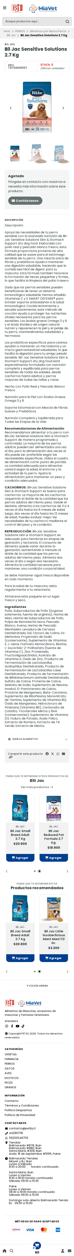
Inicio (7, 31)
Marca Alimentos (23, 739)
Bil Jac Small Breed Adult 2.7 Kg (20, 835)
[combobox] (37, 21)
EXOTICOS (12, 1078)
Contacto (12, 1101)
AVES (8, 1073)
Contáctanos (24, 201)
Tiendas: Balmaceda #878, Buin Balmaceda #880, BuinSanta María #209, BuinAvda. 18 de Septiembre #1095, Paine (33, 1148)
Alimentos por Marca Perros (48, 31)
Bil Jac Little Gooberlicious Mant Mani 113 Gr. (54, 937)
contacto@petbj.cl (20, 1128)
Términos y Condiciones (22, 1105)
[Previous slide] (11, 108)
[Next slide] (63, 108)
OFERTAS (11, 1054)
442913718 (14, 1133)
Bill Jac (11, 35)
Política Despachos (18, 1110)
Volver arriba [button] (37, 986)
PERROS (20, 31)
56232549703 (16, 1138)
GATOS (9, 1068)
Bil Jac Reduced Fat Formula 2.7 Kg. (54, 837)
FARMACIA (12, 1059)
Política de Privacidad (20, 1115)
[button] (10, 757)
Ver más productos (37, 787)
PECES (9, 1082)
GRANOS (10, 1087)
